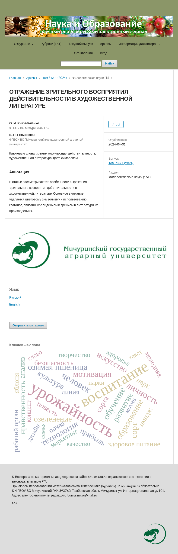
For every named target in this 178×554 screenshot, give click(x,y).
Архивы (105, 44)
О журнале (22, 44)
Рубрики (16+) (51, 44)
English (14, 304)
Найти (109, 63)
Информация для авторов (138, 44)
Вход (103, 53)
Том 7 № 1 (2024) (54, 78)
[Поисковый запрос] (80, 63)
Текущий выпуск (81, 44)
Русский (15, 297)
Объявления (83, 53)
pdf (117, 124)
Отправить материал (28, 325)
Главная (15, 78)
